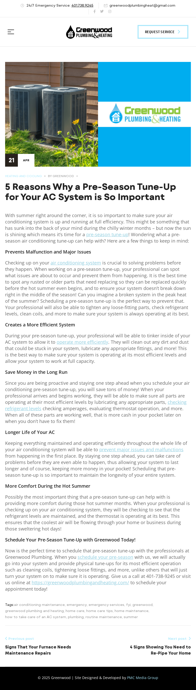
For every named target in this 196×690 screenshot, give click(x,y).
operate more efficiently (82, 342)
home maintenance (132, 610)
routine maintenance (103, 617)
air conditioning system (76, 263)
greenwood (142, 604)
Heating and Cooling (23, 176)
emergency (77, 604)
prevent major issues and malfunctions (141, 449)
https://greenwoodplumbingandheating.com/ (80, 582)
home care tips (99, 610)
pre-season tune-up (107, 234)
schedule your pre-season (105, 557)
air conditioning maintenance (39, 604)
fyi (128, 604)
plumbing (76, 617)
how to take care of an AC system (35, 617)
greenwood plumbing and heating (34, 610)
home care (75, 610)
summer (131, 617)
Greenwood (63, 176)
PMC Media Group (142, 677)
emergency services (106, 604)
